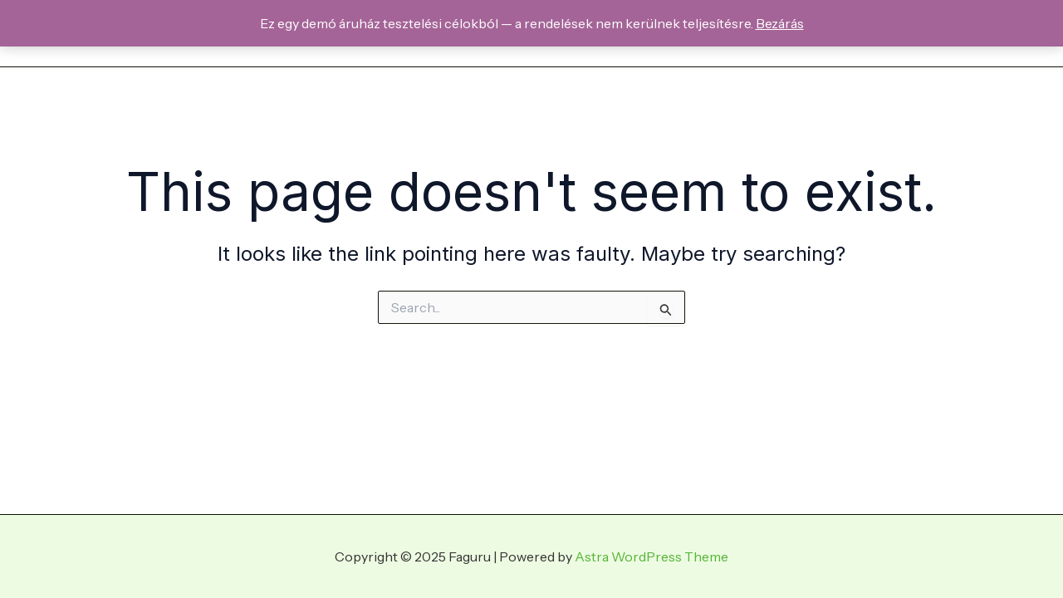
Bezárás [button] (780, 23)
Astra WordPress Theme (651, 556)
